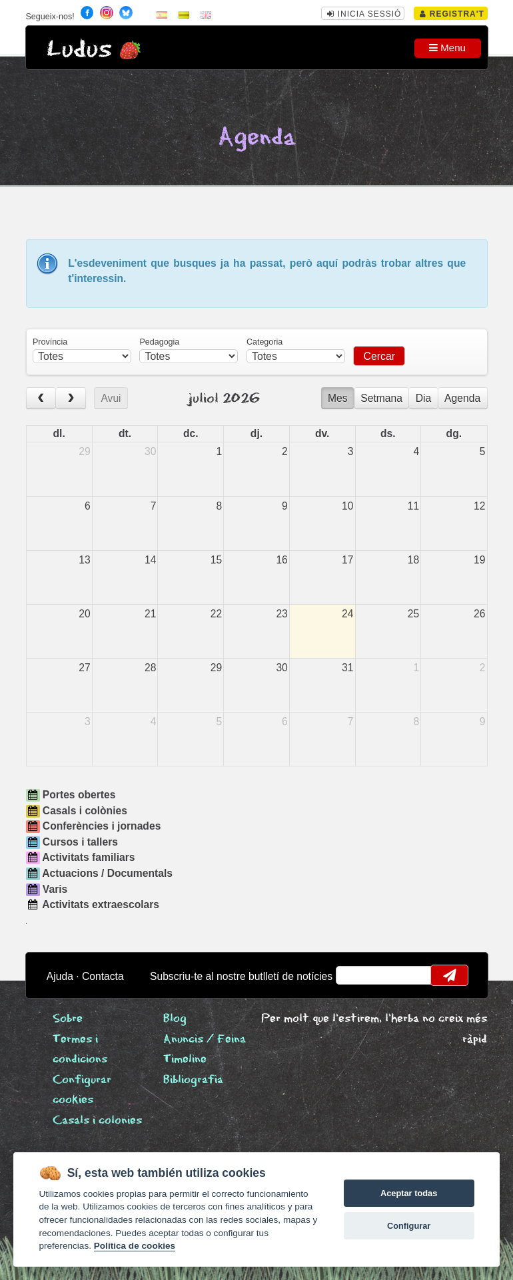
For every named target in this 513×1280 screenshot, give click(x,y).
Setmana (381, 398)
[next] (70, 398)
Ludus (79, 49)
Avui (111, 398)
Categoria (264, 342)
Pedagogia (159, 342)
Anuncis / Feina (204, 1039)
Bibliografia (193, 1080)
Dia (424, 398)
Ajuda (60, 976)
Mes (338, 398)
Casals (97, 1120)
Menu (447, 47)
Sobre (68, 1019)
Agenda (462, 398)
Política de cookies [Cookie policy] (134, 1246)
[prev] (41, 398)
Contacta (103, 976)
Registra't (452, 14)
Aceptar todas (408, 1193)
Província (50, 342)
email (354, 975)
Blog (175, 1019)
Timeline (185, 1059)
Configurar (408, 1226)
